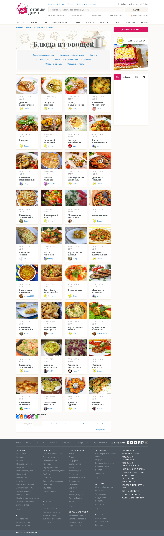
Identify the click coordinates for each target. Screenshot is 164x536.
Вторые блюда (60, 22)
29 (102, 423)
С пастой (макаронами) (53, 481)
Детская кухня (116, 15)
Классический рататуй (51, 216)
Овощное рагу (75, 290)
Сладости (99, 504)
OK (117, 77)
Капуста (93, 55)
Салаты (33, 22)
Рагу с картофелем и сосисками (99, 142)
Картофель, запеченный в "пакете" (51, 292)
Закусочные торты (24, 488)
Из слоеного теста (51, 522)
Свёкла (57, 59)
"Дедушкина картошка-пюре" (74, 217)
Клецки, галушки (76, 494)
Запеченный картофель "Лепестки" (25, 292)
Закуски (20, 22)
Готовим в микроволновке (130, 464)
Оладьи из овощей (53, 64)
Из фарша (73, 460)
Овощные (47, 477)
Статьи (70, 4)
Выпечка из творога (52, 518)
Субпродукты (75, 464)
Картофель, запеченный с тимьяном (26, 217)
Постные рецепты (131, 491)
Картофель (44, 59)
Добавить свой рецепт (129, 4)
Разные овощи (71, 59)
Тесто (45, 505)
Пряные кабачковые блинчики (98, 404)
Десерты (90, 22)
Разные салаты (49, 491)
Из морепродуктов (24, 470)
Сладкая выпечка (50, 508)
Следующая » (101, 429)
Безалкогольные (102, 521)
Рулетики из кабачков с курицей (98, 329)
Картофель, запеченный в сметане (26, 329)
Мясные (19, 460)
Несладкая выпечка (51, 512)
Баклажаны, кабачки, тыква (71, 55)
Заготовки (130, 22)
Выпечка (76, 22)
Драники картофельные (26, 103)
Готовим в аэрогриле (133, 472)
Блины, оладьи (49, 515)
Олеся (24, 109)
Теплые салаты (49, 457)
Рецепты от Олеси (56, 15)
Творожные (100, 494)
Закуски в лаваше (24, 491)
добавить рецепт (130, 29)
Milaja (23, 259)
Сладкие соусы (75, 522)
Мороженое (100, 490)
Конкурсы (92, 4)
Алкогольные (101, 518)
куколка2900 (26, 296)
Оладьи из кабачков (49, 103)
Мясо (71, 453)
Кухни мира (97, 15)
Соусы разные (75, 525)
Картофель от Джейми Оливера (75, 254)
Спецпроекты (82, 442)
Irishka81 (73, 371)
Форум (29, 442)
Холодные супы (23, 522)
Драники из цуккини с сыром (98, 292)
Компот (98, 470)
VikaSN (48, 371)
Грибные (46, 474)
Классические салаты (52, 453)
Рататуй (23, 140)
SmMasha (49, 334)
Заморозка (100, 473)
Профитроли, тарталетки (27, 498)
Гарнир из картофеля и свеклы (74, 367)
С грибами (21, 481)
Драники (87, 59)
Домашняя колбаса (77, 477)
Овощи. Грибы (75, 498)
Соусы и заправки (78, 512)
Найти (136, 10)
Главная (19, 27)
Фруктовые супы (23, 525)
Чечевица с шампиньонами (100, 253)
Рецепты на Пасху (131, 494)
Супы (44, 22)
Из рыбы (20, 467)
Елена (97, 109)
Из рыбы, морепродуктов (54, 470)
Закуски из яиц (22, 505)
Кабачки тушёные (48, 178)
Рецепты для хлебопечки (128, 476)
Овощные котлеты (75, 64)
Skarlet (97, 409)
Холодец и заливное (25, 501)
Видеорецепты (78, 15)
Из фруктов (21, 477)
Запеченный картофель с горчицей (50, 329)
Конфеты (99, 501)
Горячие (20, 457)
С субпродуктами (50, 467)
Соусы (117, 22)
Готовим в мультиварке (128, 458)
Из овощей (21, 474)
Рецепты (28, 27)
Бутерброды (21, 453)
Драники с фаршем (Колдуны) (97, 179)
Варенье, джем (102, 466)
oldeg (96, 146)
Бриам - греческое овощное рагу (51, 254)
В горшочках (74, 481)
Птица (71, 457)
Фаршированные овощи (43, 55)
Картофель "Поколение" (98, 103)
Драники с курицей (73, 403)
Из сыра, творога (24, 494)
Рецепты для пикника (133, 497)
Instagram (127, 77)
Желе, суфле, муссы (104, 487)
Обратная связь (100, 442)
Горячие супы (22, 518)
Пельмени (73, 484)
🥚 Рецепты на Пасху (139, 15)
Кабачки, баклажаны (104, 463)
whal (72, 146)
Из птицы (47, 464)
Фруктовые (48, 488)
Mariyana (49, 184)
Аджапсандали (100, 215)
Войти (145, 4)
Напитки (104, 22)
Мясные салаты (50, 460)
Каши (71, 501)
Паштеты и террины (25, 484)
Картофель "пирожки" (24, 403)
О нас (18, 442)
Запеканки (73, 474)
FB (144, 77)
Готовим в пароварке (133, 469)
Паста (71, 491)
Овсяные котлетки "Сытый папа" (99, 367)
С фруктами (100, 497)
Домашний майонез (78, 515)
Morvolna (49, 409)
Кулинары (81, 4)
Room (72, 221)
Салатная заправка (77, 518)
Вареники (73, 488)
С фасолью (47, 484)
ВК (136, 77)
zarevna (24, 409)
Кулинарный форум (56, 4)
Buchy (23, 221)
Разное (144, 22)
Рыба (71, 467)
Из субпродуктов (24, 464)
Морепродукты (75, 470)
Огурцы (98, 459)
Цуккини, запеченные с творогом (50, 367)
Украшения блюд (130, 453)
